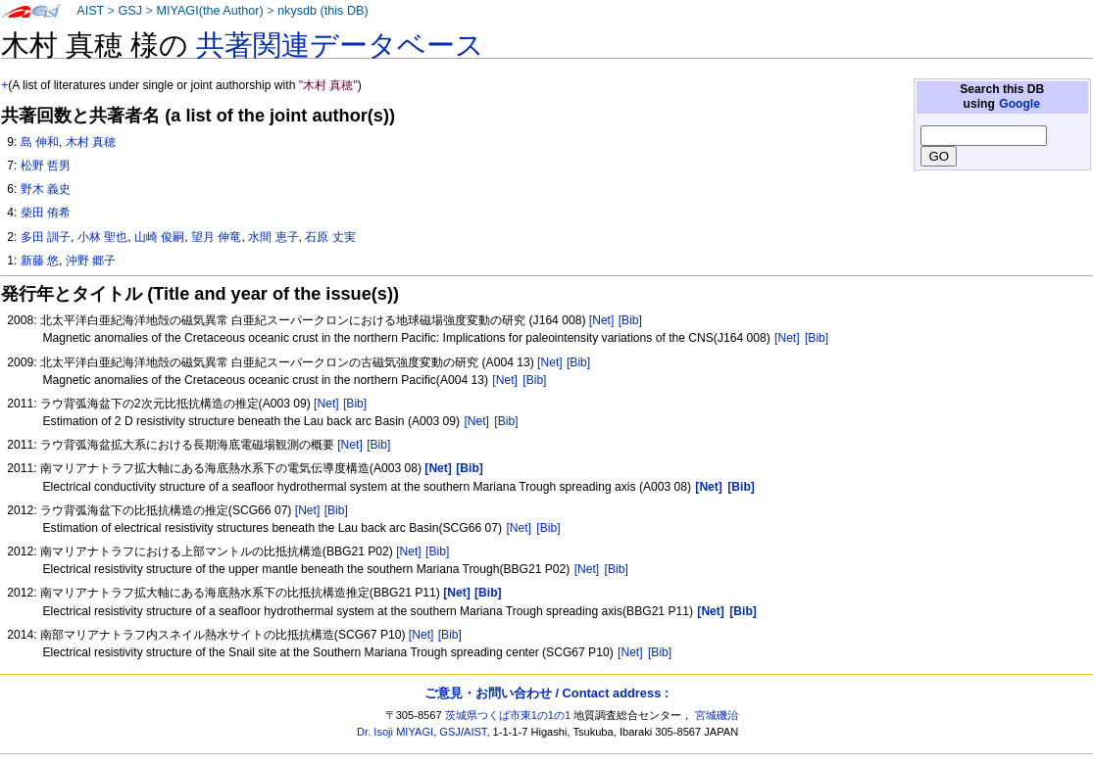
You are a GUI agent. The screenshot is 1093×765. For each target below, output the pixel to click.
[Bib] (630, 320)
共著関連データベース (340, 45)
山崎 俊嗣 (159, 237)
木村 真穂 (91, 142)
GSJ (130, 11)
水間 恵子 (273, 237)
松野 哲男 (46, 165)
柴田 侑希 (46, 212)
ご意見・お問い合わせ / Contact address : (546, 693)
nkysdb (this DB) (323, 11)
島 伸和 (40, 142)
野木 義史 (46, 189)
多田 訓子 (46, 237)
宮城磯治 (716, 715)
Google (1019, 104)
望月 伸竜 (216, 237)
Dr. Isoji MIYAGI (395, 732)
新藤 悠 (40, 260)
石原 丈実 (330, 237)
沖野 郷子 (91, 260)
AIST (90, 11)
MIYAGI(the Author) (209, 11)
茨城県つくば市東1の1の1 (508, 715)
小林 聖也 (102, 237)
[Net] (602, 320)
